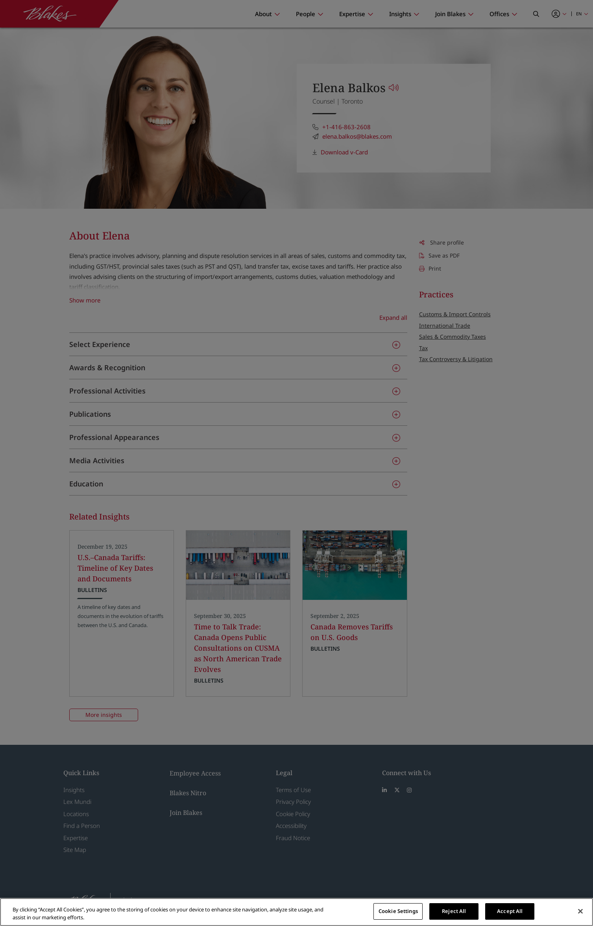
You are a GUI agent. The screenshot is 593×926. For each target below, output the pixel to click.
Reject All (454, 911)
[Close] (580, 911)
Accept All (510, 911)
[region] (296, 912)
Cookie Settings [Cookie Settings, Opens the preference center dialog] (398, 911)
